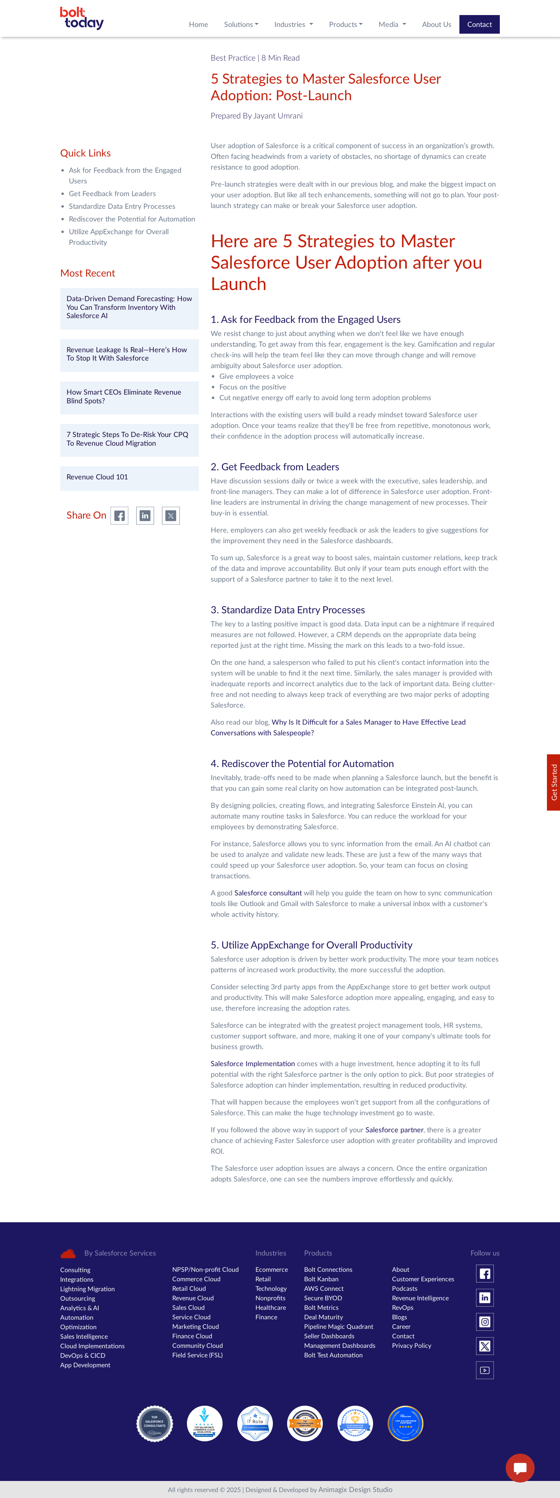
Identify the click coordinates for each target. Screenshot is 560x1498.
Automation (76, 1317)
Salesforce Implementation (253, 1063)
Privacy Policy (411, 1345)
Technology (271, 1288)
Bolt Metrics (321, 1307)
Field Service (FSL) (197, 1355)
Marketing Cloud (195, 1326)
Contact (479, 24)
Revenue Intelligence (420, 1297)
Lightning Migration (87, 1288)
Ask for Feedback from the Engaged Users (125, 175)
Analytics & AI (79, 1307)
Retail (263, 1278)
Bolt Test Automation (333, 1355)
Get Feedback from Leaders (112, 193)
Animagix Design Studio (355, 1489)
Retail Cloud (189, 1288)
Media (389, 24)
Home (198, 24)
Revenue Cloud (193, 1297)
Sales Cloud (188, 1307)
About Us (436, 24)
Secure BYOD (323, 1297)
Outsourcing (77, 1298)
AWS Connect (324, 1288)
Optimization (78, 1326)
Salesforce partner (394, 1129)
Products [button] (343, 24)
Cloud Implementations (92, 1345)
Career (401, 1326)
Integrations (76, 1279)
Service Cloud (191, 1317)
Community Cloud (197, 1345)
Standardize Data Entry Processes (122, 206)
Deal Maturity (323, 1317)
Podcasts (404, 1288)
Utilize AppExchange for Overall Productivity (119, 236)
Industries (290, 24)
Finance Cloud (192, 1336)
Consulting (75, 1269)
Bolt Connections (328, 1269)
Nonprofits (270, 1297)
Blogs (399, 1317)
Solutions (238, 24)
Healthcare (270, 1307)
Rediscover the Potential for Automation (132, 218)
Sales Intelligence (84, 1336)
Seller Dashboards (329, 1336)
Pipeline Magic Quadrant (338, 1326)
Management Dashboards (339, 1345)
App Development (85, 1364)
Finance (266, 1317)
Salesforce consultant (269, 892)
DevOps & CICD (82, 1355)
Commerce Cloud (196, 1278)
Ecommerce (271, 1269)
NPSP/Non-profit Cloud (205, 1269)
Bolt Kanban (321, 1278)
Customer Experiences (423, 1278)
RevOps (402, 1307)
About (401, 1269)
